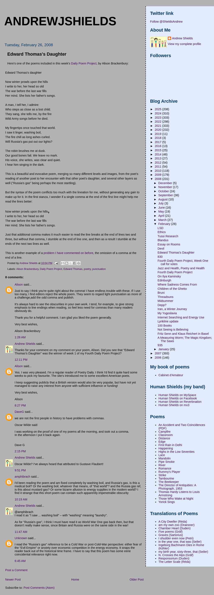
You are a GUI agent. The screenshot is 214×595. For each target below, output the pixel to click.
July (161, 203)
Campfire (164, 431)
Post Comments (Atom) (39, 587)
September (166, 195)
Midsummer (165, 301)
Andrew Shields (25, 343)
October (164, 191)
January (164, 349)
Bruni (161, 292)
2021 (158, 125)
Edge (161, 441)
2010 (158, 170)
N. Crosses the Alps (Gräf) (175, 555)
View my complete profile (184, 44)
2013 (158, 158)
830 (160, 256)
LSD (160, 228)
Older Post (137, 579)
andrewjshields (60, 21)
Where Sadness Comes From (177, 284)
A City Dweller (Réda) (172, 521)
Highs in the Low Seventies (176, 451)
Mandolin (164, 458)
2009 (158, 174)
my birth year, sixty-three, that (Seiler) (183, 551)
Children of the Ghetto (172, 288)
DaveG (19, 411)
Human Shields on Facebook (177, 398)
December (165, 183)
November (165, 187)
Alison (19, 284)
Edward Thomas (73, 269)
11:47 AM (21, 531)
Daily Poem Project (84, 63)
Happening (165, 448)
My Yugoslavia (167, 313)
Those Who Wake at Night (175, 498)
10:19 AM (21, 499)
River (161, 465)
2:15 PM (20, 451)
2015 (158, 150)
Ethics (162, 232)
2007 (158, 353)
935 (160, 345)
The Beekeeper (168, 481)
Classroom (165, 435)
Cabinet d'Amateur (170, 375)
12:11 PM (21, 359)
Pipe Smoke (166, 461)
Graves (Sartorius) (170, 535)
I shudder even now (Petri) (176, 538)
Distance (164, 438)
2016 (158, 146)
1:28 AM (20, 337)
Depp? (162, 305)
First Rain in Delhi (170, 445)
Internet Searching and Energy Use (181, 317)
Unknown (21, 538)
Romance (164, 468)
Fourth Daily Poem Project (175, 272)
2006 (158, 357)
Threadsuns (165, 297)
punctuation (99, 269)
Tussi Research (168, 236)
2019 (158, 134)
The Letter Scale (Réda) (174, 561)
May (161, 211)
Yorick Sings (166, 502)
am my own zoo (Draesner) (176, 525)
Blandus (163, 240)
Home (75, 579)
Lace (161, 455)
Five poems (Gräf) (170, 531)
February (164, 224)
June (162, 207)
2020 (158, 129)
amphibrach (22, 476)
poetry (87, 269)
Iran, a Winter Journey (172, 309)
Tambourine (166, 478)
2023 (158, 117)
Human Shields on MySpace (177, 395)
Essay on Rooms (169, 244)
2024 (158, 113)
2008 (158, 179)
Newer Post (13, 579)
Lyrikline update (168, 321)
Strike (162, 475)
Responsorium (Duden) (173, 558)
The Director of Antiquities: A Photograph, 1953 (177, 486)
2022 (158, 121)
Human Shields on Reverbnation (179, 401)
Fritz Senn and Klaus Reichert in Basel (183, 333)
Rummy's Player (169, 471)
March (163, 220)
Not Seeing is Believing (173, 329)
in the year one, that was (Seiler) (179, 541)
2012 (158, 162)
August (163, 199)
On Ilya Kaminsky (169, 276)
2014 (158, 154)
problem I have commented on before (68, 253)
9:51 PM (20, 470)
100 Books (165, 325)
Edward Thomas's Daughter (176, 252)
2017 (158, 142)
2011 (158, 166)
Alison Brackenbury (27, 269)
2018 (158, 138)
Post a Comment (16, 570)
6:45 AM (20, 561)
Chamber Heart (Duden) (174, 528)
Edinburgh (164, 280)
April (161, 215)
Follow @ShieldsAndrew (166, 21)
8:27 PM (20, 405)
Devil (161, 248)
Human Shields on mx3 (173, 405)
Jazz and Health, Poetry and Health (181, 268)
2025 (158, 109)
